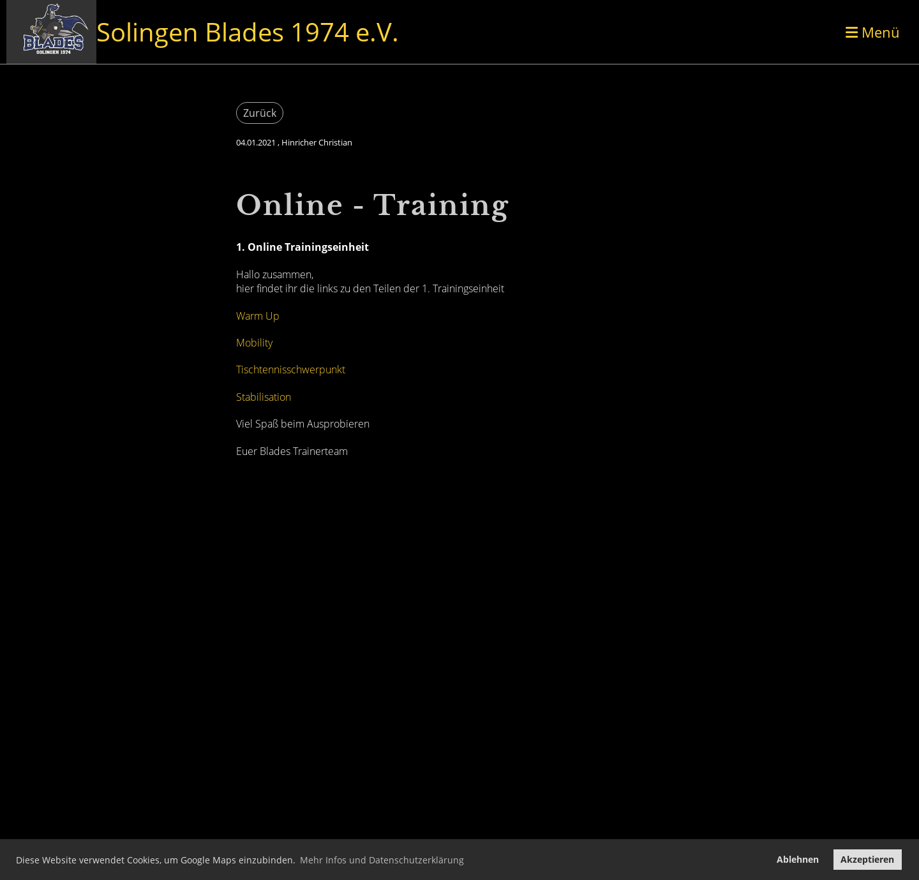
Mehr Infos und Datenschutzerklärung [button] (382, 860)
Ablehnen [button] (798, 859)
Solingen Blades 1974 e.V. (247, 31)
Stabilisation (263, 397)
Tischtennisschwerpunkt (290, 369)
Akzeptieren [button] (867, 859)
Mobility (254, 343)
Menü (873, 31)
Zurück (259, 113)
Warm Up (258, 316)
